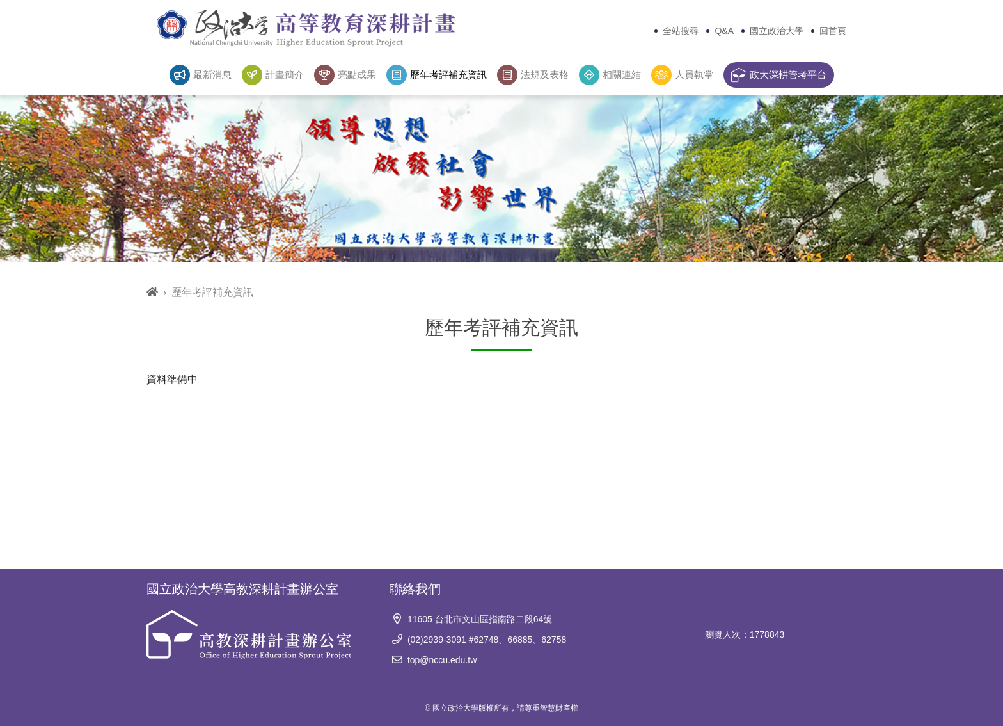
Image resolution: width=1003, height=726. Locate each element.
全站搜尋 (681, 31)
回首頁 (832, 31)
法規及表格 (533, 75)
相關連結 (610, 75)
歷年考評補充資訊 (436, 75)
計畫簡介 (273, 75)
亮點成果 (345, 75)
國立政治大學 (776, 31)
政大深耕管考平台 (778, 75)
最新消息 (201, 75)
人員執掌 (682, 75)
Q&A (724, 31)
